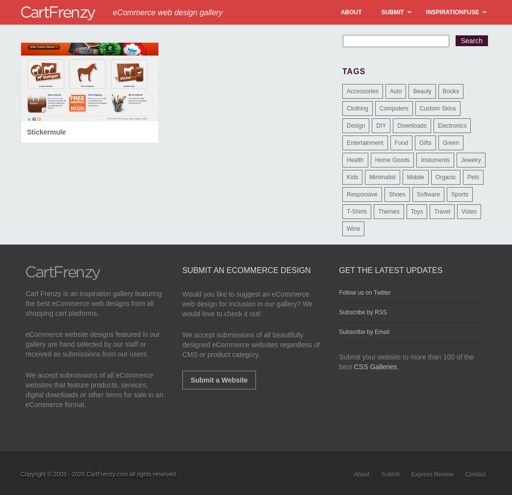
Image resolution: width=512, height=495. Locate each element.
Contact (475, 474)
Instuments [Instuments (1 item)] (435, 160)
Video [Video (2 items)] (468, 211)
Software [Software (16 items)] (428, 194)
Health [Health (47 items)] (355, 160)
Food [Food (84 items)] (401, 142)
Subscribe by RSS (362, 312)
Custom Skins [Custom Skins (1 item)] (438, 108)
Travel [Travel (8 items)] (442, 211)
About (361, 474)
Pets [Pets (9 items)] (473, 177)
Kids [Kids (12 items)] (352, 177)
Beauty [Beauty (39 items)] (422, 91)
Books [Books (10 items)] (451, 91)
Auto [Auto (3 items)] (396, 91)
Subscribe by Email (364, 332)
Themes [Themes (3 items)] (388, 211)
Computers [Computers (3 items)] (394, 108)
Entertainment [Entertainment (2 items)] (365, 142)
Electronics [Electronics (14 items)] (452, 125)
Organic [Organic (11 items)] (445, 177)
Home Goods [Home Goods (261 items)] (392, 160)
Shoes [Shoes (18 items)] (397, 194)
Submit (390, 474)
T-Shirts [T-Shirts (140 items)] (357, 211)
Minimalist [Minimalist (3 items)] (382, 177)
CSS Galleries (375, 367)
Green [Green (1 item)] (451, 142)
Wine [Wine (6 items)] (353, 228)
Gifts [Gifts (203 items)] (425, 142)
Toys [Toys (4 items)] (417, 211)
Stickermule (46, 132)
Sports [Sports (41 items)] (459, 194)
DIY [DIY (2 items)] (381, 125)
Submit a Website (219, 380)
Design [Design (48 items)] (356, 125)
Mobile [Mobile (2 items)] (415, 177)
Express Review (432, 474)
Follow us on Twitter (365, 292)
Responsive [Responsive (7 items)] (362, 194)
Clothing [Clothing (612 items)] (357, 108)
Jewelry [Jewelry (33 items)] (471, 160)
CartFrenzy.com (107, 474)
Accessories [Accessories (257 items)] (363, 91)
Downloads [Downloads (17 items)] (411, 125)
